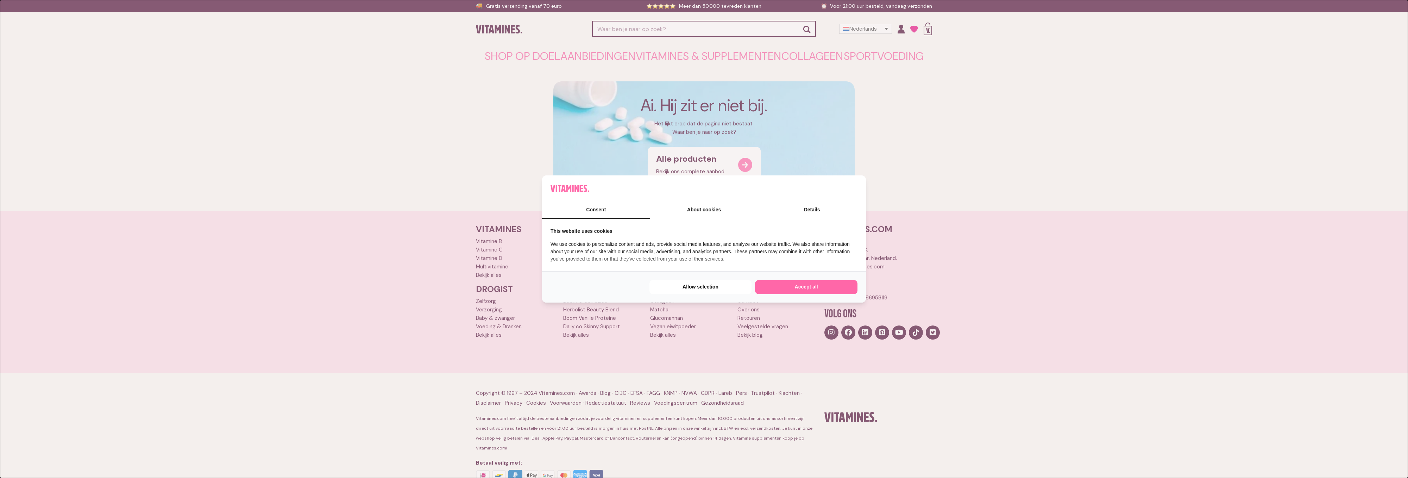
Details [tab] (812, 209)
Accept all (806, 287)
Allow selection (700, 287)
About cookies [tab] (704, 209)
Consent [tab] (596, 209)
